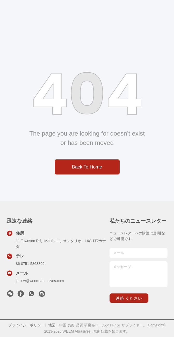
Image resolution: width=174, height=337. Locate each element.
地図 (51, 325)
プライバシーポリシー (26, 325)
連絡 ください (129, 298)
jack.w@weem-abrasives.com (40, 281)
